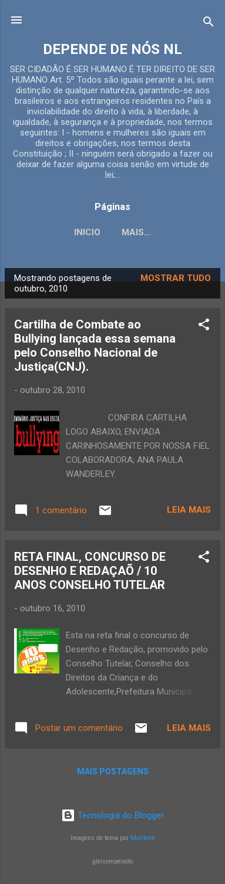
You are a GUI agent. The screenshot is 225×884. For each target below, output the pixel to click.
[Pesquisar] (209, 24)
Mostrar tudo (175, 278)
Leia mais (189, 509)
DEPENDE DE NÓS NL (112, 49)
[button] (204, 326)
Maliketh (142, 838)
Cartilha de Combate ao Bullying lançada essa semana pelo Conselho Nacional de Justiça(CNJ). (95, 345)
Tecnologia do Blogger (112, 815)
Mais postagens (113, 771)
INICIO (87, 232)
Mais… (136, 232)
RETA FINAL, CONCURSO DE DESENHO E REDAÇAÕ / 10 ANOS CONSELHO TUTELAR (90, 571)
